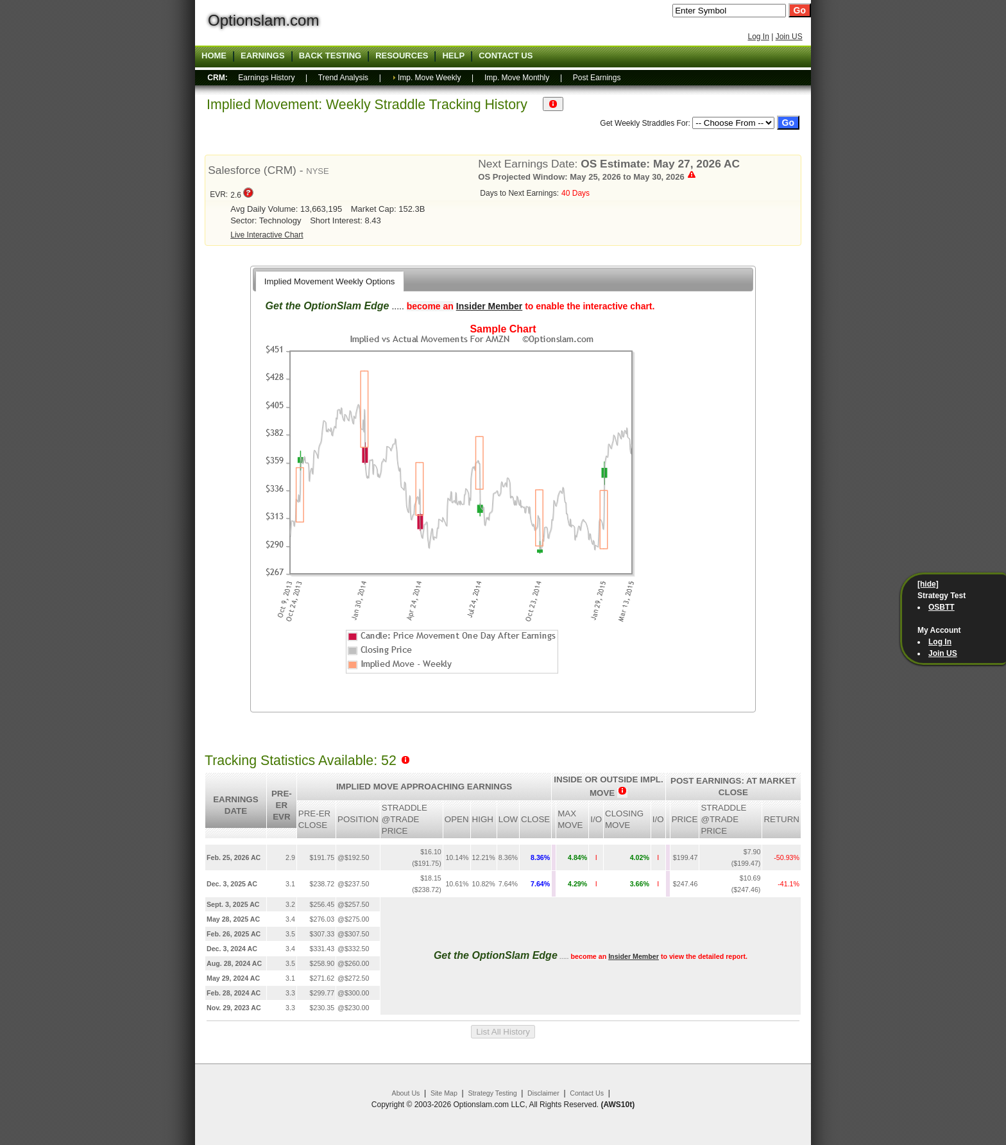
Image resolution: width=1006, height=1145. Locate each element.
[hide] (928, 584)
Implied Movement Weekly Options (329, 281)
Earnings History (266, 77)
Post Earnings (597, 77)
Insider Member (489, 306)
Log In (758, 36)
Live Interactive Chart (266, 234)
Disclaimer (543, 1093)
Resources (401, 55)
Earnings (263, 55)
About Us (406, 1093)
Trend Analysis (343, 77)
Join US (789, 36)
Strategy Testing (492, 1093)
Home (213, 55)
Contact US (506, 55)
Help (453, 55)
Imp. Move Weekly (429, 77)
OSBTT (941, 607)
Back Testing (330, 55)
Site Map (444, 1093)
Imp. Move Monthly (516, 77)
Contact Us (587, 1093)
